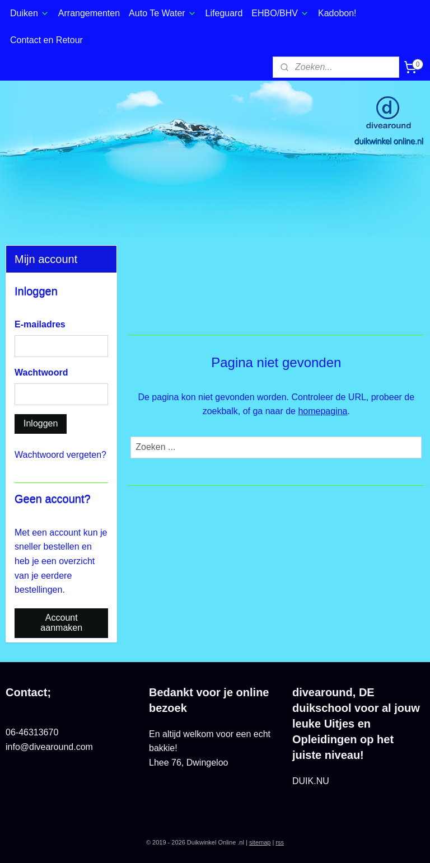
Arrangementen (89, 13)
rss (279, 842)
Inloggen (41, 423)
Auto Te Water (163, 13)
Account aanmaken (61, 622)
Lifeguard (224, 13)
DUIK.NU (310, 781)
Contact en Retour (46, 40)
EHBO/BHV (280, 13)
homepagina (323, 411)
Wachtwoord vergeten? (60, 454)
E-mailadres (40, 324)
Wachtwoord (41, 372)
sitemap (260, 842)
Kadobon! (337, 13)
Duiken (29, 13)
